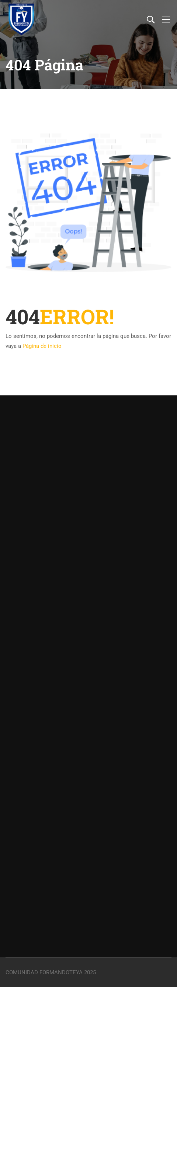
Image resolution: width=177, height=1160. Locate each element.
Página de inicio (42, 346)
